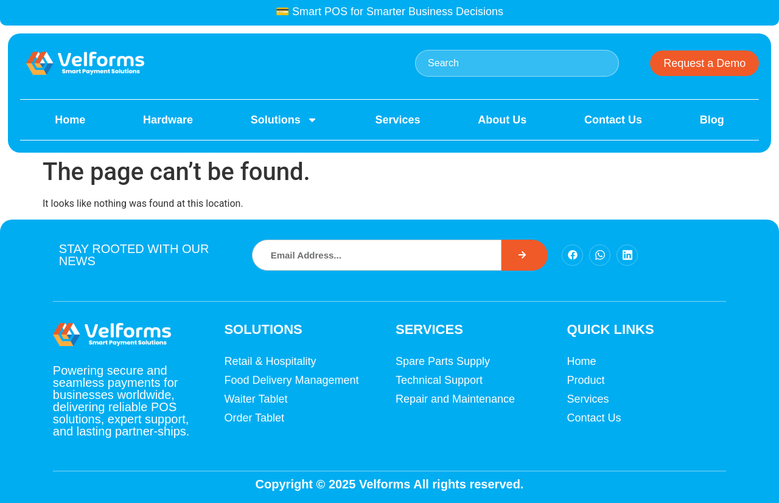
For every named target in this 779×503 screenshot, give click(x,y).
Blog (712, 120)
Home (70, 120)
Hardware (168, 120)
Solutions (284, 119)
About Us (502, 120)
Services (397, 120)
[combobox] (517, 63)
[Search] (524, 255)
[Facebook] (572, 255)
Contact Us (613, 120)
